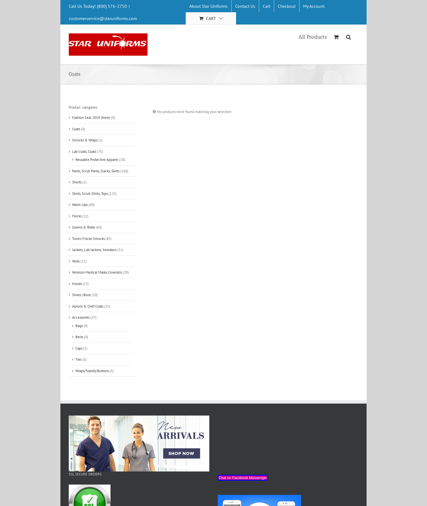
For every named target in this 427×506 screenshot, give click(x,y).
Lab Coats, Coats (84, 151)
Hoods (77, 283)
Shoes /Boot (81, 295)
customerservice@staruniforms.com (103, 18)
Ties (78, 359)
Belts (79, 337)
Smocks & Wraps (84, 140)
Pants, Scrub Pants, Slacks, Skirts (95, 171)
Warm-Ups (80, 204)
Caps (78, 348)
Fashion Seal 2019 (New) (91, 117)
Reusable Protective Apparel (96, 159)
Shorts (77, 182)
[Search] (348, 36)
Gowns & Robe (83, 227)
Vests (76, 261)
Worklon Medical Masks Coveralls (97, 272)
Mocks (77, 216)
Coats (76, 129)
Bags (79, 325)
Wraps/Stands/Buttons (92, 371)
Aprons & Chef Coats (87, 306)
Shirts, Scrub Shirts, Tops (90, 193)
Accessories (81, 317)
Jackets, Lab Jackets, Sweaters (94, 249)
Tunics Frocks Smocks (88, 238)
